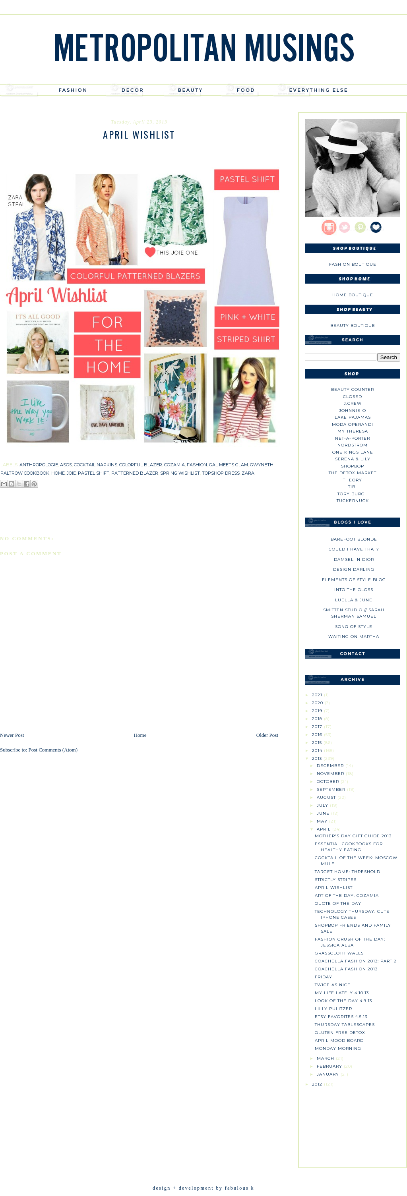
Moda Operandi (352, 424)
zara (248, 473)
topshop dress (221, 473)
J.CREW (353, 403)
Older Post (267, 735)
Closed (352, 396)
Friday (323, 977)
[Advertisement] (352, 1124)
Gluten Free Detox (340, 1032)
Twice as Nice (333, 984)
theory (352, 480)
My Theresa (352, 431)
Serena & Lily (352, 459)
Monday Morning (338, 1048)
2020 (318, 702)
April (324, 829)
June (324, 813)
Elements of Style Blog (354, 579)
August (327, 797)
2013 (318, 758)
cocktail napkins (95, 465)
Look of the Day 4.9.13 (343, 1000)
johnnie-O (352, 410)
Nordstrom (352, 445)
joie (71, 473)
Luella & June (353, 600)
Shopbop (352, 466)
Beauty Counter (352, 389)
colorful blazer (140, 465)
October (329, 781)
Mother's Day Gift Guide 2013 (353, 836)
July (323, 805)
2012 (318, 1084)
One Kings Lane (352, 452)
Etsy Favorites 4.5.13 (341, 1016)
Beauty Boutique (352, 325)
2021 (318, 695)
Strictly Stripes (336, 879)
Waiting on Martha (353, 636)
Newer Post (12, 735)
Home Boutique (352, 295)
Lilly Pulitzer (333, 1008)
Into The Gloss (353, 589)
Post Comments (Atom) (53, 750)
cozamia (174, 465)
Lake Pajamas (353, 417)
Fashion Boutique (352, 264)
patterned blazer (134, 473)
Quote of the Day (338, 903)
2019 (318, 710)
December (331, 765)
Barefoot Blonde (354, 539)
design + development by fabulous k (203, 1188)
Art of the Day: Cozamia (347, 895)
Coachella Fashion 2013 (346, 969)
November (331, 773)
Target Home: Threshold (347, 871)
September (332, 789)
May (323, 821)
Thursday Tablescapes (345, 1024)
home (58, 473)
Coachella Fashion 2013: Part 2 (356, 961)
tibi (352, 486)
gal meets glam (228, 465)
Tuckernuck (353, 500)
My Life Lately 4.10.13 (342, 992)
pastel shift (93, 473)
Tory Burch (352, 494)
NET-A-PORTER (352, 438)
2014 (318, 750)
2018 (318, 718)
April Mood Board (339, 1040)
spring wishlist (180, 473)
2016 (318, 734)
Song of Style (353, 626)
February (330, 1066)
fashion (197, 465)
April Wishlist (334, 887)
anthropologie (38, 465)
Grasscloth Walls (339, 953)
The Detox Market (352, 472)
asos (66, 465)
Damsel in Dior (354, 559)
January (329, 1074)
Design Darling (353, 569)
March (326, 1058)
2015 (318, 742)
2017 (318, 726)
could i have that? (354, 549)
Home (140, 735)
